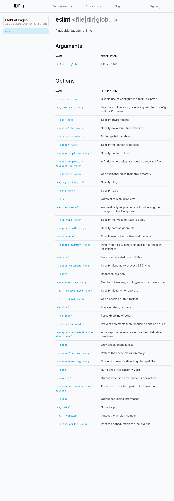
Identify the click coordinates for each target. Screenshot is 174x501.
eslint (8, 31)
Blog (117, 6)
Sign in (154, 6)
